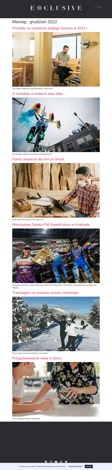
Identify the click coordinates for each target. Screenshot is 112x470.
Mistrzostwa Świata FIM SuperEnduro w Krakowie (51, 225)
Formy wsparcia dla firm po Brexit (38, 159)
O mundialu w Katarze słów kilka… (39, 94)
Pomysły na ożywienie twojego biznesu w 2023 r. (50, 28)
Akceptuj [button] (89, 466)
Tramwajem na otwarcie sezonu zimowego (45, 293)
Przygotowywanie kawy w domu (37, 358)
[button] (56, 15)
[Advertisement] (56, 438)
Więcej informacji (75, 466)
